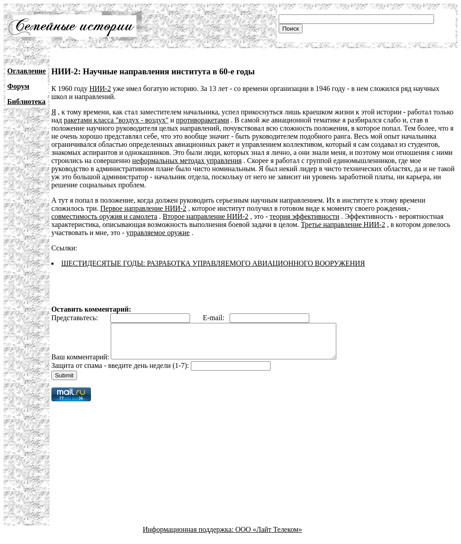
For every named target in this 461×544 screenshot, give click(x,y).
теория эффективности (304, 216)
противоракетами (202, 120)
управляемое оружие (158, 232)
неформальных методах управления (187, 160)
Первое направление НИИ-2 (143, 208)
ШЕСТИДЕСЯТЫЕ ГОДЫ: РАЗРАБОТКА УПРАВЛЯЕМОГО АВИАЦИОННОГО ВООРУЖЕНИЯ (213, 263)
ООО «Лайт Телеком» (268, 536)
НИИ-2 (100, 88)
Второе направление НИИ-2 (206, 216)
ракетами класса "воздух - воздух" (116, 120)
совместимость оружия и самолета (104, 216)
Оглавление (26, 71)
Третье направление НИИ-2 (343, 224)
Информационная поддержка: (189, 536)
